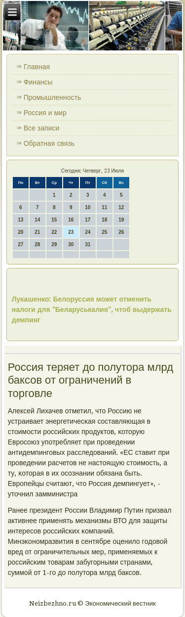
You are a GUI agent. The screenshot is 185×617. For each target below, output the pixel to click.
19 (121, 219)
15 (54, 219)
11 (104, 207)
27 (20, 244)
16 (71, 219)
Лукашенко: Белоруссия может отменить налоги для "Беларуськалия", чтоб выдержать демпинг (92, 309)
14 (37, 219)
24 (87, 232)
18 (104, 219)
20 (20, 232)
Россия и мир (45, 113)
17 (87, 219)
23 (71, 232)
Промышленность (52, 97)
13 (20, 219)
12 (121, 207)
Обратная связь (49, 143)
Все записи (42, 128)
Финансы (38, 82)
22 (54, 232)
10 (87, 207)
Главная (37, 67)
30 (71, 244)
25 (104, 232)
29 (54, 244)
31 (87, 244)
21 (37, 232)
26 (121, 232)
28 (37, 244)
